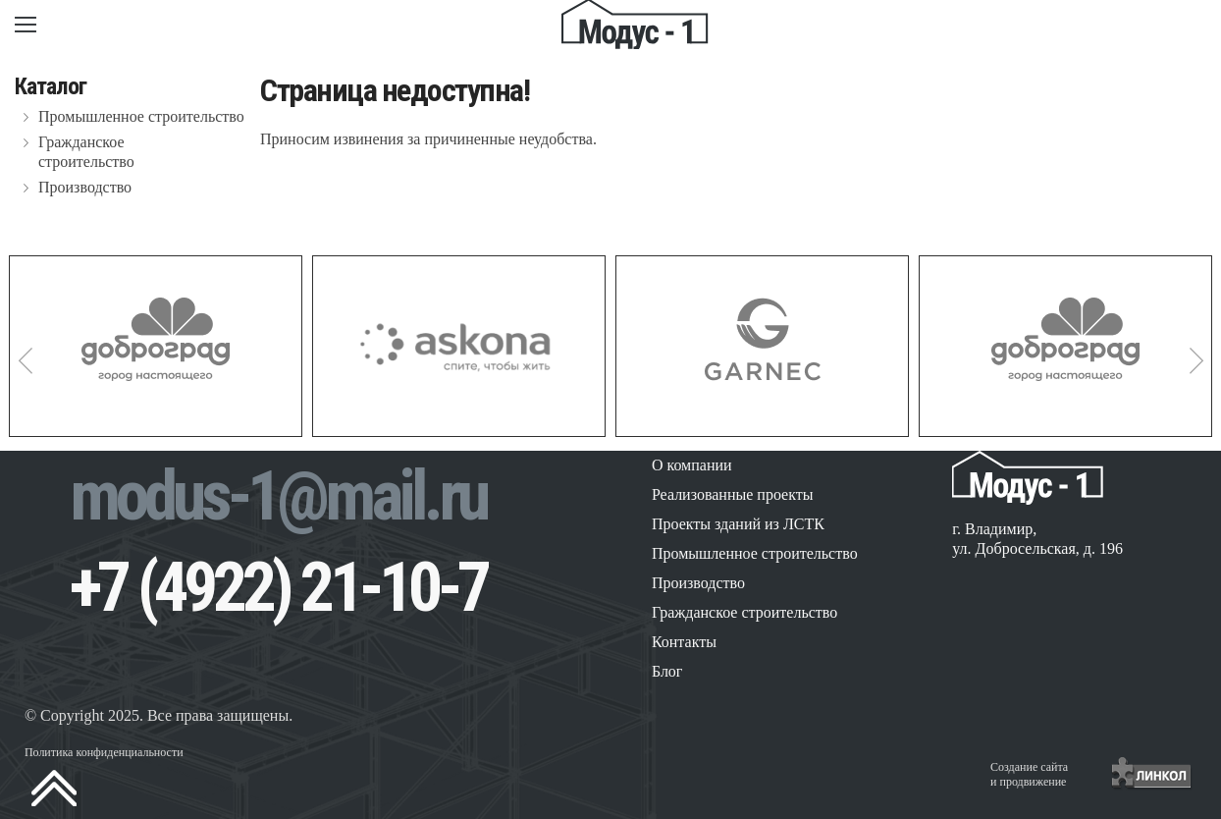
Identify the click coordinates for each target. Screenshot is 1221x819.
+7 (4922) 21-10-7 (278, 587)
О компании (692, 465)
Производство (85, 187)
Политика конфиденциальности (104, 752)
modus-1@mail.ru (278, 496)
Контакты (684, 641)
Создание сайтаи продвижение (1029, 774)
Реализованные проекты (733, 494)
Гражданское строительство (86, 152)
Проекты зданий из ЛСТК (738, 524)
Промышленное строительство (141, 116)
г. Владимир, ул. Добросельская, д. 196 (1037, 538)
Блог (667, 671)
